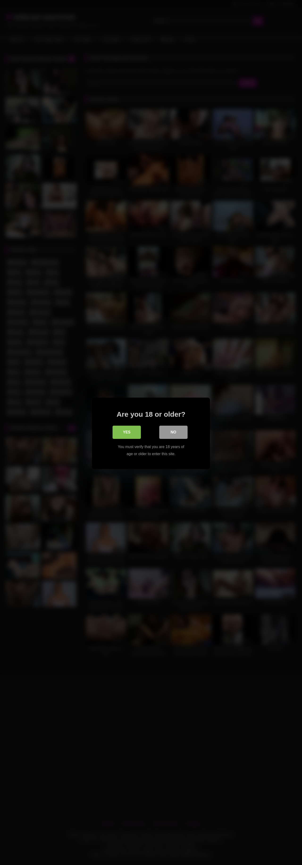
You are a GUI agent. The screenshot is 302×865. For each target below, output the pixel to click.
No (173, 431)
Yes (126, 431)
